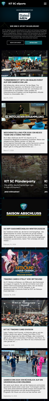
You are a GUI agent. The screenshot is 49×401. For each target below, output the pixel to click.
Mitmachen (33, 42)
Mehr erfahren (15, 42)
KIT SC (17, 3)
